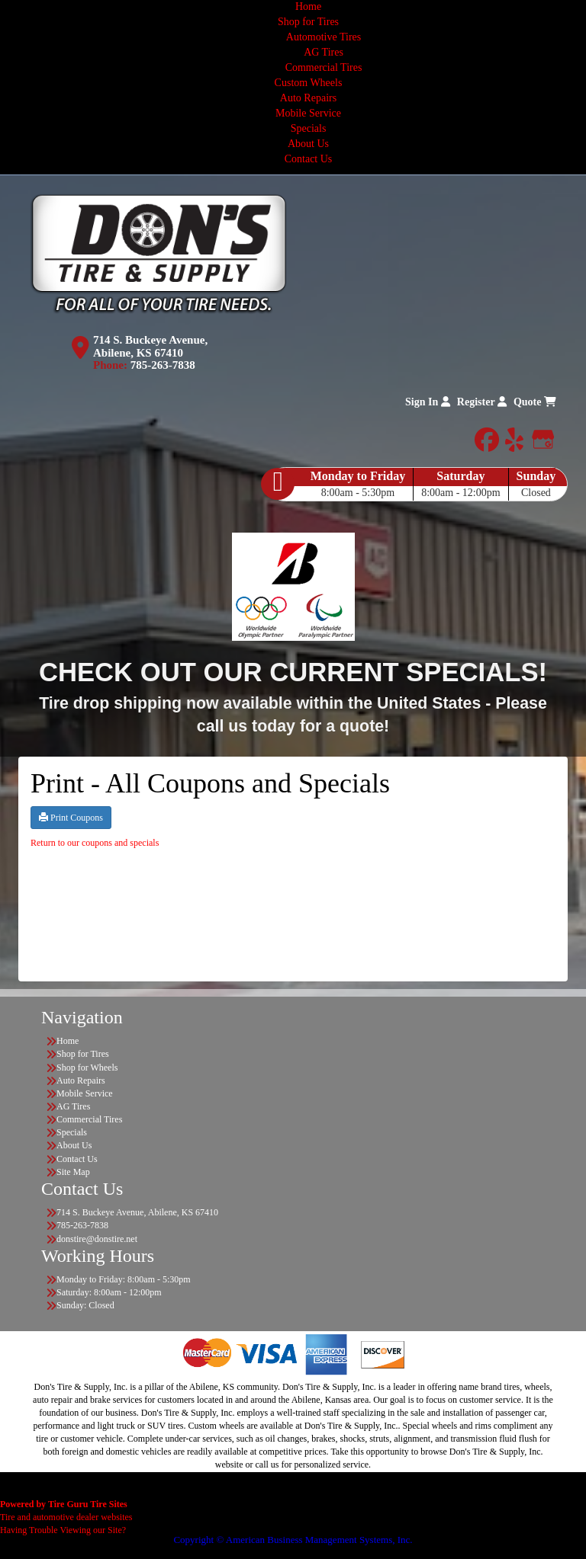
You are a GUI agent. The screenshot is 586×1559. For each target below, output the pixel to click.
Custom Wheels (309, 82)
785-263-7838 (162, 365)
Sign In (427, 402)
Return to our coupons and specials (95, 842)
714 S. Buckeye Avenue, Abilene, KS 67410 (150, 346)
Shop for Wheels (87, 1067)
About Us (308, 143)
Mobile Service (308, 113)
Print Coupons (71, 817)
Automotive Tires (323, 37)
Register (482, 402)
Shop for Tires (308, 21)
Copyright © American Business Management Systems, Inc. (292, 1539)
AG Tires (323, 52)
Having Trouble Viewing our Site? (63, 1530)
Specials (309, 128)
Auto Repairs (308, 98)
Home (308, 6)
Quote (535, 402)
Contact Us (309, 159)
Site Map (73, 1172)
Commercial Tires (323, 67)
